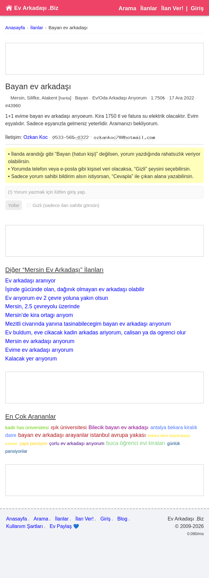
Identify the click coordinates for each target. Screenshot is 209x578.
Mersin (18, 97)
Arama (127, 8)
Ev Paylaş (64, 526)
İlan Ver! (172, 8)
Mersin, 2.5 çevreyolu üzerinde (42, 306)
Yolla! (14, 205)
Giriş (197, 8)
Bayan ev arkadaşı (68, 27)
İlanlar (148, 8)
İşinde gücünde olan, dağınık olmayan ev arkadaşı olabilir (74, 289)
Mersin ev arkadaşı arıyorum (40, 341)
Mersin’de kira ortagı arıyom (39, 315)
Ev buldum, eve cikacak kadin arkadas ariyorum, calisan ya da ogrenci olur (95, 332)
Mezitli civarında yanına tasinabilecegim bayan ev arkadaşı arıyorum (88, 324)
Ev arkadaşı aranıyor (30, 281)
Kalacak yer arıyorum (31, 359)
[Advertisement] (104, 58)
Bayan (81, 97)
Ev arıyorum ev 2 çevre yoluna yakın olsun (56, 298)
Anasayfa (15, 27)
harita (65, 98)
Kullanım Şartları (24, 526)
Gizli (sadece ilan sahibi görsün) (63, 205)
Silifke (33, 97)
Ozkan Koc (36, 137)
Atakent (49, 97)
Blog (122, 518)
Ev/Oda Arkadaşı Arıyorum (119, 97)
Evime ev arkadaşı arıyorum (39, 350)
